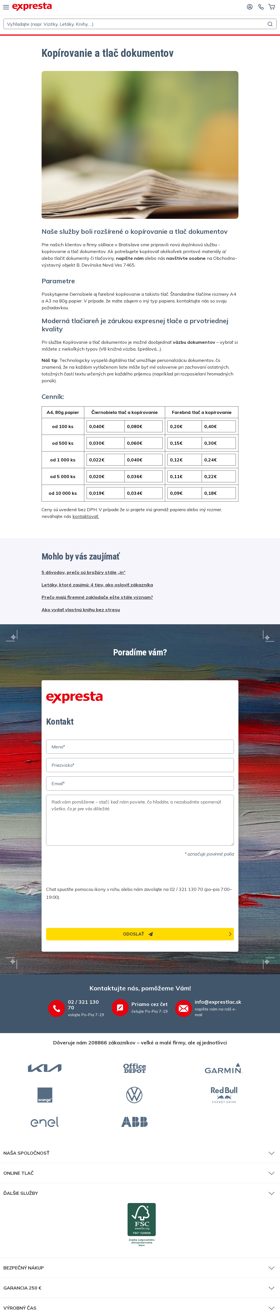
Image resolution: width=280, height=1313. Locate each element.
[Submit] (269, 24)
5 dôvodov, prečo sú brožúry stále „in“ (84, 572)
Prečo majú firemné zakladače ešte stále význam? (97, 597)
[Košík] (271, 6)
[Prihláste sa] (250, 6)
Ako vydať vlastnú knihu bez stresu (81, 609)
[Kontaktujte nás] (261, 6)
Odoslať (138, 934)
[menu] (6, 7)
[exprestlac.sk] (32, 7)
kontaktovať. (85, 516)
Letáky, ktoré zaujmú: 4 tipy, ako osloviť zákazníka (97, 585)
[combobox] (140, 24)
